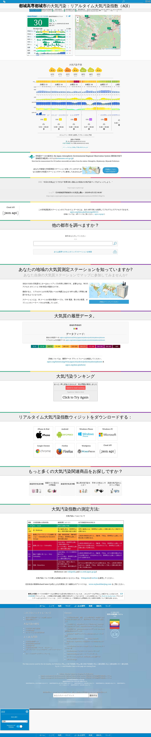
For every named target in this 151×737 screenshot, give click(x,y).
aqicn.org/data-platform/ (75, 365)
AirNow (94, 659)
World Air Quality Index (108, 677)
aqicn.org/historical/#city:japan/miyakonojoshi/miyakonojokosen (82, 337)
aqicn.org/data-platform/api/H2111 (84, 212)
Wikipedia (85, 659)
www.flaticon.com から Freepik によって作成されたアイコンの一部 (85, 728)
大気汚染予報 (30, 726)
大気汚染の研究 (31, 704)
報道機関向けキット (32, 700)
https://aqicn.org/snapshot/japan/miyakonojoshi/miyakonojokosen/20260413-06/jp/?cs (75, 196)
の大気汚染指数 (37, 16)
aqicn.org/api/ (99, 214)
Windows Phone (86, 460)
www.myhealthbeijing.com (100, 665)
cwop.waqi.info (93, 719)
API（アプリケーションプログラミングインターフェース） (42, 731)
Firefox (64, 477)
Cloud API (107, 476)
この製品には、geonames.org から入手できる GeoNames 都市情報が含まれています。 (85, 711)
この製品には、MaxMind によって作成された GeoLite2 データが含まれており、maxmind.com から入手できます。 (84, 706)
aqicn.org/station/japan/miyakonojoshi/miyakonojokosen (85, 340)
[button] (86, 17)
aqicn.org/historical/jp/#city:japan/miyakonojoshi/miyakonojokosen (74, 362)
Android (64, 460)
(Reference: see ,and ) (75, 627)
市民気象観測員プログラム (75, 719)
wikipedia (71, 652)
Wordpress (86, 477)
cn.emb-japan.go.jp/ (88, 652)
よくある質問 (30, 717)
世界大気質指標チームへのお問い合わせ (39, 698)
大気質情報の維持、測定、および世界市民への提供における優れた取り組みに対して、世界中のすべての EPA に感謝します (84, 700)
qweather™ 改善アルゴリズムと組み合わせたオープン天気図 (84, 715)
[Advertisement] (75, 383)
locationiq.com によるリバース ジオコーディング (83, 732)
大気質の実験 (30, 711)
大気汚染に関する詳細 (33, 709)
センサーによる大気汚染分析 (35, 713)
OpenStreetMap (110, 48)
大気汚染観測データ (32, 722)
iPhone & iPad (43, 460)
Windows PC (107, 460)
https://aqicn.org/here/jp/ (76, 188)
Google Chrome (43, 477)
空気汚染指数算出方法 (33, 724)
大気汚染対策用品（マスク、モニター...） (39, 728)
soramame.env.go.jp (64, 158)
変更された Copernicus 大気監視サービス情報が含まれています (84, 723)
